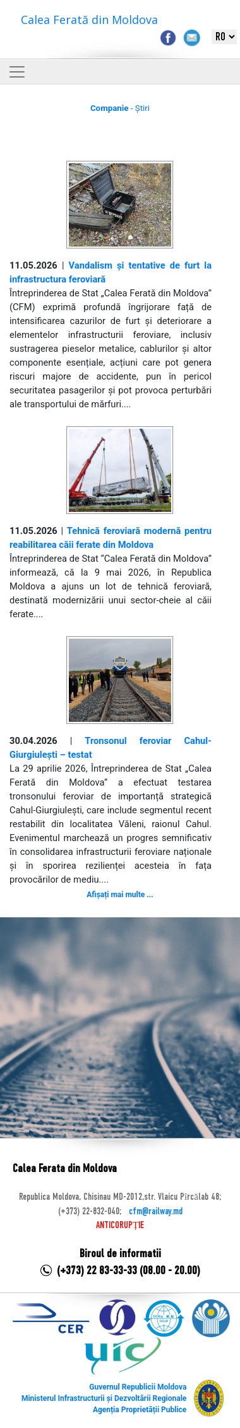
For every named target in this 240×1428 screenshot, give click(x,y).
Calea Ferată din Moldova (89, 19)
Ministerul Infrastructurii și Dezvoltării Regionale (103, 1398)
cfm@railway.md (156, 1211)
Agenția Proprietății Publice (139, 1409)
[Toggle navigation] (17, 72)
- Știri (120, 108)
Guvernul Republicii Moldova (137, 1387)
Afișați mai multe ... (120, 894)
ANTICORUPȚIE (120, 1225)
